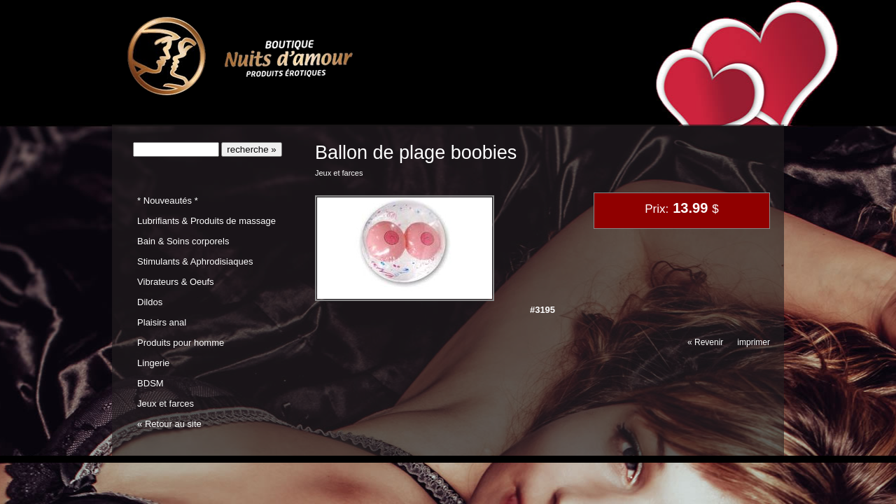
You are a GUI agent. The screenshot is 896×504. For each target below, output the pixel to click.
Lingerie (153, 363)
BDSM (150, 383)
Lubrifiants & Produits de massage (206, 221)
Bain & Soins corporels (183, 241)
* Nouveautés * (167, 200)
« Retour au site (169, 424)
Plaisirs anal (161, 322)
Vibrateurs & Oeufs (175, 281)
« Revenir (705, 342)
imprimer (753, 342)
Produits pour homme (180, 342)
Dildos (149, 302)
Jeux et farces (165, 403)
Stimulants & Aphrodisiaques (195, 261)
